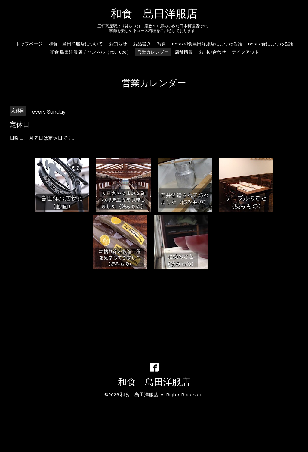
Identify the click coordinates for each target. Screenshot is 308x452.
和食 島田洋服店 (154, 14)
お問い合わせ (212, 52)
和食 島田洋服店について (76, 44)
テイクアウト (245, 52)
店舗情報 (184, 52)
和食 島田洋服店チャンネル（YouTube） (90, 52)
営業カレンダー (153, 52)
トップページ (29, 44)
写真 (161, 44)
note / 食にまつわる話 (270, 44)
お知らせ (118, 44)
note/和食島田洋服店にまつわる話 (207, 44)
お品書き (142, 44)
